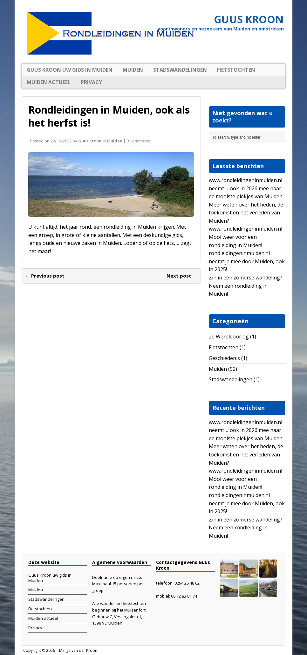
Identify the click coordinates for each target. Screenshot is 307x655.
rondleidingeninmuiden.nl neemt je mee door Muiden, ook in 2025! (247, 261)
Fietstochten (236, 69)
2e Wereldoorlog (229, 336)
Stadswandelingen (180, 69)
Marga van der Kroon (78, 650)
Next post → (182, 275)
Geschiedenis (224, 358)
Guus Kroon (89, 141)
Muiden (133, 69)
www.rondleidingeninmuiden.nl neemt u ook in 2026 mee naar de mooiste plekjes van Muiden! (246, 188)
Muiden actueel (49, 82)
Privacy (91, 82)
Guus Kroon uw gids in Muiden (70, 69)
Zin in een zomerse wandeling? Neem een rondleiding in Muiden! (245, 285)
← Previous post (45, 275)
